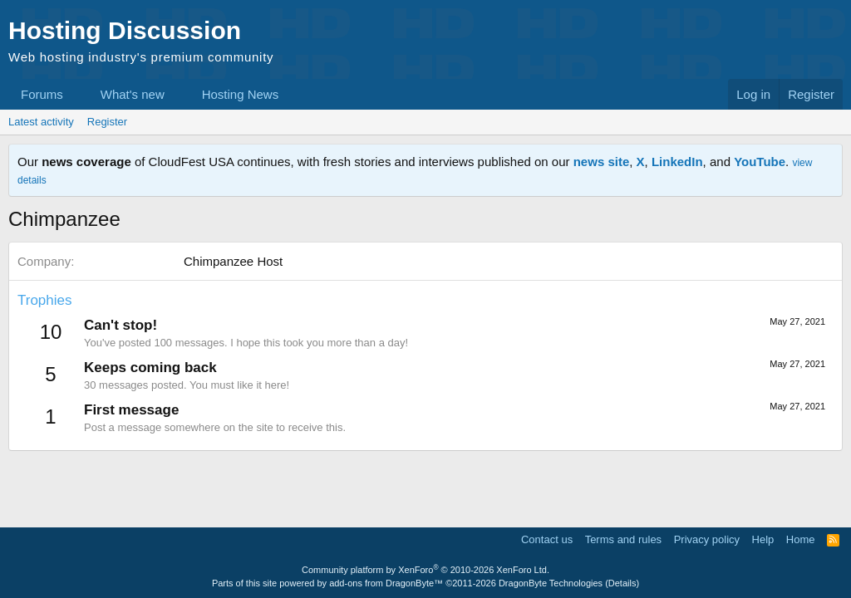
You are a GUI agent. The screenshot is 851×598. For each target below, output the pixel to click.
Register (107, 121)
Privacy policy (707, 539)
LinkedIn (677, 161)
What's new (133, 94)
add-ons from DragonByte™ (386, 583)
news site (601, 161)
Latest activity (41, 121)
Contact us (547, 539)
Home (800, 539)
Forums (42, 94)
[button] (76, 94)
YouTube (759, 161)
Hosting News (240, 94)
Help (763, 539)
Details (622, 583)
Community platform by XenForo (425, 570)
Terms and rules (623, 539)
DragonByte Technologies (551, 583)
